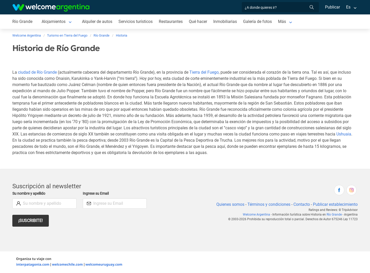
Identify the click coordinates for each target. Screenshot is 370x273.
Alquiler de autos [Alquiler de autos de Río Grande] (97, 21)
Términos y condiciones (268, 204)
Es (348, 7)
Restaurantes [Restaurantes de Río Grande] (172, 21)
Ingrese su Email (96, 193)
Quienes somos (229, 204)
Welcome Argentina (257, 214)
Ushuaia (19, 140)
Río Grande (334, 214)
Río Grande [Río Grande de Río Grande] (22, 21)
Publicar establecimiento (335, 204)
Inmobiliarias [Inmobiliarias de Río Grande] (226, 21)
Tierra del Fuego (205, 72)
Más (284, 21)
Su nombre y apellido (29, 193)
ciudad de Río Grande (37, 72)
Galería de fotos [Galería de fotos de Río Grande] (259, 21)
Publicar (332, 7)
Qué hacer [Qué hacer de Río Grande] (199, 21)
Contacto (301, 204)
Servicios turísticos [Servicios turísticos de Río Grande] (136, 21)
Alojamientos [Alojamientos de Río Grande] (54, 21)
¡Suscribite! (30, 220)
